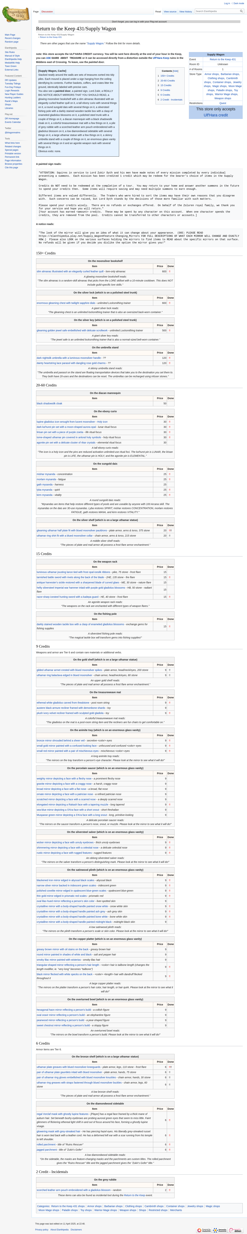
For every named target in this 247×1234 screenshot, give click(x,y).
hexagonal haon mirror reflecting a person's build (64, 1009)
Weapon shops (223, 98)
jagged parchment (47, 1149)
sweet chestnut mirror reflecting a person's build (63, 1025)
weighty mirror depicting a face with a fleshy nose (64, 778)
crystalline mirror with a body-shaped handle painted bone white (72, 916)
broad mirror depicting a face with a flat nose (61, 788)
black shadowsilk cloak (49, 403)
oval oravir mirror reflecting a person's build (61, 1014)
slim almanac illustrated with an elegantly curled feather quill (70, 271)
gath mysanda (45, 484)
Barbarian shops (230, 74)
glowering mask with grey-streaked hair (58, 1131)
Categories (43, 1206)
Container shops (222, 82)
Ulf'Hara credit (216, 115)
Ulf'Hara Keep (161, 58)
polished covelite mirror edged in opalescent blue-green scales (71, 890)
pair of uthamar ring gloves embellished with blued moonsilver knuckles (76, 1077)
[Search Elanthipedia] (219, 11)
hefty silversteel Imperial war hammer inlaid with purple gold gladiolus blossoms (81, 587)
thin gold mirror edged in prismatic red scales (62, 895)
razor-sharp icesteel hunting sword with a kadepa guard (67, 596)
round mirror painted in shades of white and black (64, 954)
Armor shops (212, 74)
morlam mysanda (46, 479)
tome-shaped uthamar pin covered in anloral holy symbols (69, 437)
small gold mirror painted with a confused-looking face (67, 745)
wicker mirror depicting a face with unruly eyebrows (65, 842)
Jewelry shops (195, 1206)
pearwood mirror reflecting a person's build (60, 1020)
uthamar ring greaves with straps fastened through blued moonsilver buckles (79, 1082)
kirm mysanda (44, 494)
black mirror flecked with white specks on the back (64, 974)
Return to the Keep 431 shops (68, 1206)
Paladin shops (224, 90)
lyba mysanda (44, 489)
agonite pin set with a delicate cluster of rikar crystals (66, 442)
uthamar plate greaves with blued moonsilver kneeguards (68, 1066)
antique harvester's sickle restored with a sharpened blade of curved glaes (78, 582)
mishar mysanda (46, 474)
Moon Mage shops (49, 1210)
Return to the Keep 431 (51, 37)
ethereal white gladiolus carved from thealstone (63, 702)
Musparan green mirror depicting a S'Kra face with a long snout (72, 814)
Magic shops (219, 86)
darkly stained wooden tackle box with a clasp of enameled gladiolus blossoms (80, 624)
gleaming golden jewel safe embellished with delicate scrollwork (72, 330)
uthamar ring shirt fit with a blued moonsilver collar (65, 535)
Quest (222, 103)
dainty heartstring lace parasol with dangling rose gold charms (71, 362)
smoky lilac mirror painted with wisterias (59, 959)
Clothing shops (216, 78)
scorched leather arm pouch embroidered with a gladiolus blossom (74, 1189)
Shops (142, 1210)
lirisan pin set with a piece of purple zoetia (60, 432)
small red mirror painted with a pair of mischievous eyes (68, 750)
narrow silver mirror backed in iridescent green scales (66, 885)
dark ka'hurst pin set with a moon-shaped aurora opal (66, 426)
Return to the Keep (134, 1195)
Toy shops (86, 1210)
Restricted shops (158, 1210)
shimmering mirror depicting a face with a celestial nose (67, 847)
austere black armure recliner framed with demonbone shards (71, 707)
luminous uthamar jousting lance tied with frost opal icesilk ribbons (73, 571)
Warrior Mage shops (226, 94)
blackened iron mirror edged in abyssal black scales (65, 880)
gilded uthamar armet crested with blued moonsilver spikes (69, 669)
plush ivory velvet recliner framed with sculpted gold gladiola (70, 712)
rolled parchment (46, 1144)
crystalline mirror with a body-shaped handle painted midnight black (74, 921)
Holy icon (102, 421)
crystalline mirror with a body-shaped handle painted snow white (72, 906)
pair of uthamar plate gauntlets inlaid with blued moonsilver (69, 1072)
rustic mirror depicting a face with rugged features (64, 852)
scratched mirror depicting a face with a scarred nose (66, 799)
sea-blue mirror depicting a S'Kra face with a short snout (68, 809)
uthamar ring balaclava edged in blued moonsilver (64, 675)
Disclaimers (76, 1229)
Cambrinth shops (154, 1206)
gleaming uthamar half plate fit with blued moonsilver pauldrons (72, 530)
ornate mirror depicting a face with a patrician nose (65, 794)
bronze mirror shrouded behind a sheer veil (61, 740)
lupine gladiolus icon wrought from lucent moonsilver (66, 421)
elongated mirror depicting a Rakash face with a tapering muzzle (72, 804)
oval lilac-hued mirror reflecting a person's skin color (66, 900)
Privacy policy (41, 1229)
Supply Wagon (95, 43)
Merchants (176, 1210)
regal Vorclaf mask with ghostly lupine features (62, 1113)
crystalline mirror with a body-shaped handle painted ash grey (71, 911)
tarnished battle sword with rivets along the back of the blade (70, 577)
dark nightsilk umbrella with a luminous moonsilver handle (69, 357)
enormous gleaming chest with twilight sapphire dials (66, 302)
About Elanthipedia (59, 1229)
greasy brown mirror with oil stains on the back (62, 949)
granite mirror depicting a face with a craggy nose (64, 783)
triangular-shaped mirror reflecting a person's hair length (68, 964)
